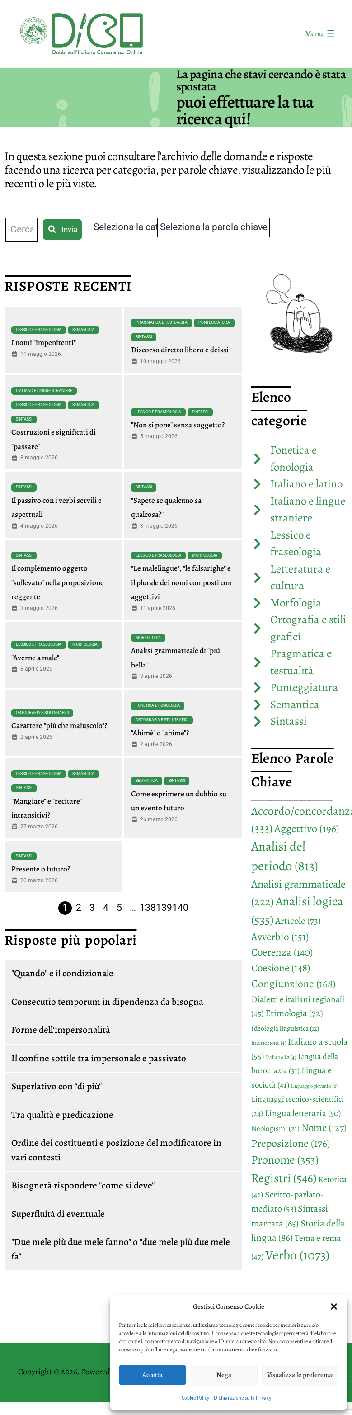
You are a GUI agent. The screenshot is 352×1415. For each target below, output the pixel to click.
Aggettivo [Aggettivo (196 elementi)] (306, 828)
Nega (223, 1374)
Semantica (83, 329)
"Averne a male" (35, 658)
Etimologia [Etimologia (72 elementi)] (294, 1013)
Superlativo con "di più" (56, 1086)
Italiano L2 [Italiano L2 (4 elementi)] (281, 1057)
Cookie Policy (195, 1398)
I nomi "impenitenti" (43, 342)
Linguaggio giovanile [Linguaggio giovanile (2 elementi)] (314, 1086)
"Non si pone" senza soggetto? (178, 425)
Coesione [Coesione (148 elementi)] (280, 968)
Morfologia (204, 555)
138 (148, 907)
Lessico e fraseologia (38, 329)
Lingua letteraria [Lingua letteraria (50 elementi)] (303, 1113)
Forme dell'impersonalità (60, 1029)
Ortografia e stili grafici (42, 712)
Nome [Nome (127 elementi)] (324, 1128)
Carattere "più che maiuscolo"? (59, 725)
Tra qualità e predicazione (62, 1114)
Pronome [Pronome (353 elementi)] (285, 1160)
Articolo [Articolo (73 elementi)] (298, 920)
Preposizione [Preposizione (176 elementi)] (290, 1143)
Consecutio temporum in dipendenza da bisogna (107, 1001)
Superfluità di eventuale (58, 1213)
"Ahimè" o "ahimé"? (160, 733)
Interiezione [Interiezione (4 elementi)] (268, 1042)
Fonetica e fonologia (158, 705)
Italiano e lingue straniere (44, 390)
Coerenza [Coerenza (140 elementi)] (282, 952)
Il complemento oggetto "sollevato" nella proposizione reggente (57, 582)
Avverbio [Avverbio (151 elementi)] (280, 937)
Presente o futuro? (40, 869)
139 (164, 907)
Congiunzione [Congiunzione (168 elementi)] (293, 983)
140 (180, 907)
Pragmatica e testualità (162, 322)
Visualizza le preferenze (300, 1374)
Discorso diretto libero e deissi (180, 350)
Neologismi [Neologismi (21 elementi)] (275, 1128)
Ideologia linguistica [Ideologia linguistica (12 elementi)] (285, 1028)
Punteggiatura (214, 322)
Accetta (152, 1374)
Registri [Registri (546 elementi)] (283, 1177)
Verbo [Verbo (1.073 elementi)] (297, 1255)
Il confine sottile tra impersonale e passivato (98, 1058)
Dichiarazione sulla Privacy (242, 1398)
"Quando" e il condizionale (62, 973)
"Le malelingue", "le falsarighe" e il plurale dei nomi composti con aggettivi (181, 582)
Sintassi (144, 337)
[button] (333, 1306)
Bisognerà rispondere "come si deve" (83, 1185)
